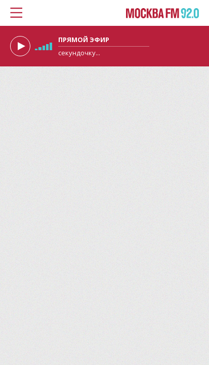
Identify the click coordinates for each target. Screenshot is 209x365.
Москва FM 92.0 (162, 13)
